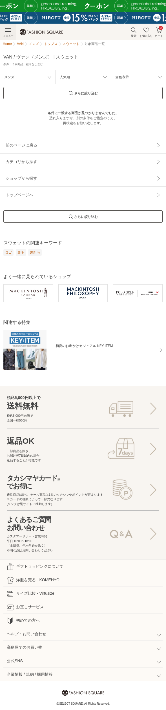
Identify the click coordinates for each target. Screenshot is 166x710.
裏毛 (20, 252)
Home (7, 44)
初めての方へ (23, 620)
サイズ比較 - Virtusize (30, 593)
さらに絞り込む (83, 95)
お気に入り (146, 32)
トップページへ (19, 195)
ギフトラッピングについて (35, 566)
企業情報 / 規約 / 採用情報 (30, 674)
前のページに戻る (21, 145)
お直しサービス (25, 607)
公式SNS (15, 661)
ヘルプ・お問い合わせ (26, 634)
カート (159, 31)
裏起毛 (35, 252)
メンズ (9, 77)
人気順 (65, 77)
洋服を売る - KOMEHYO (33, 580)
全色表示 (122, 77)
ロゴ (8, 252)
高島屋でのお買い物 (24, 647)
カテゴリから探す (21, 161)
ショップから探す (21, 178)
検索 (133, 32)
